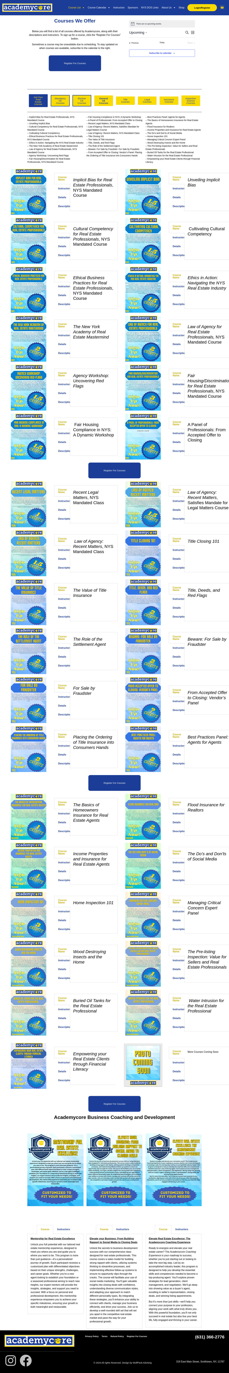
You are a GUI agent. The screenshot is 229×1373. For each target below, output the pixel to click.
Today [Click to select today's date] (162, 42)
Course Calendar (98, 8)
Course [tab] (45, 1229)
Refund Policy (117, 1336)
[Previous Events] (134, 43)
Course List (76, 8)
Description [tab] (64, 206)
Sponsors (132, 7)
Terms (104, 1336)
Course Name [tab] (62, 178)
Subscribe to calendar (160, 53)
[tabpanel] (93, 188)
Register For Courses (137, 1336)
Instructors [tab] (64, 188)
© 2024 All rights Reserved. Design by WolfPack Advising (123, 1362)
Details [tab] (62, 197)
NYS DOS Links (149, 7)
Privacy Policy (92, 1336)
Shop (181, 7)
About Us (168, 8)
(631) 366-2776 (209, 1337)
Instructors (118, 7)
